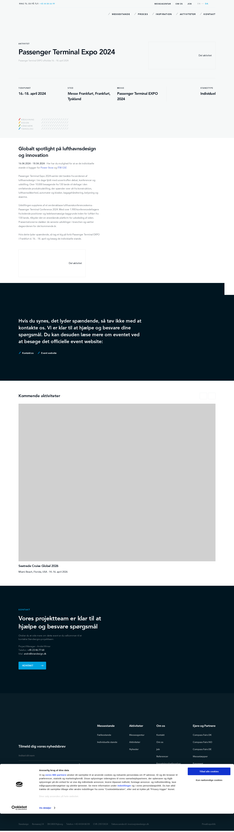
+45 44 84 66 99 (47, 4)
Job (189, 4)
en (198, 4)
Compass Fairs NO (202, 742)
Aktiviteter (185, 14)
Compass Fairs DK (202, 735)
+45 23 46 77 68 (35, 650)
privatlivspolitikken (47, 775)
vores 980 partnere (55, 793)
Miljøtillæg (162, 770)
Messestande (116, 14)
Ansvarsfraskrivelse (166, 777)
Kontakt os (26, 353)
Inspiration (160, 14)
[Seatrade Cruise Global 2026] (117, 489)
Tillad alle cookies (209, 789)
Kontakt (207, 14)
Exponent (198, 763)
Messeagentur (162, 4)
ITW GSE (62, 167)
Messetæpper (200, 756)
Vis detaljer (45, 826)
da (206, 4)
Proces (139, 14)
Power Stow (47, 167)
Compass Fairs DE (202, 749)
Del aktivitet (182, 55)
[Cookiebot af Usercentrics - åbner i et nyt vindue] (19, 826)
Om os (179, 4)
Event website (47, 353)
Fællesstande (104, 735)
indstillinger (124, 804)
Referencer (162, 756)
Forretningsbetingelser (168, 763)
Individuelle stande (107, 742)
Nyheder (134, 749)
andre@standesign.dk (35, 653)
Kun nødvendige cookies (209, 798)
